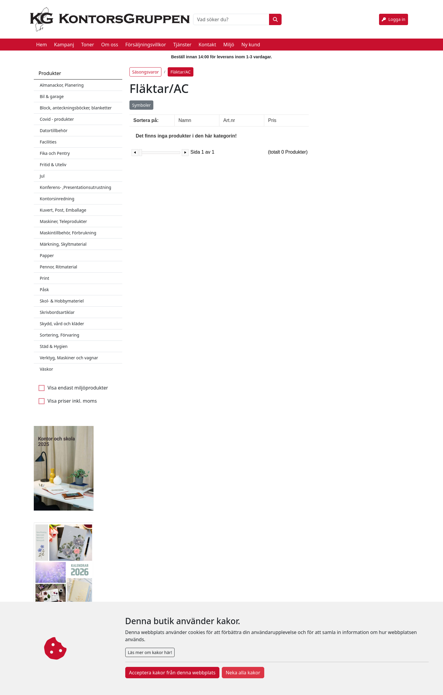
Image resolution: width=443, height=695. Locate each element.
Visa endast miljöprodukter (78, 387)
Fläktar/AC (180, 72)
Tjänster (182, 44)
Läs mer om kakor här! (150, 652)
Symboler (141, 105)
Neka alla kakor (243, 672)
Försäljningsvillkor (145, 44)
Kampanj (64, 44)
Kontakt (207, 44)
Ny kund (250, 44)
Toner (87, 44)
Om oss (109, 44)
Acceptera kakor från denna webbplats (172, 672)
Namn (184, 120)
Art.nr (229, 120)
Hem (41, 44)
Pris (272, 120)
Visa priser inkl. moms (72, 401)
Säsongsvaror (145, 72)
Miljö (228, 44)
